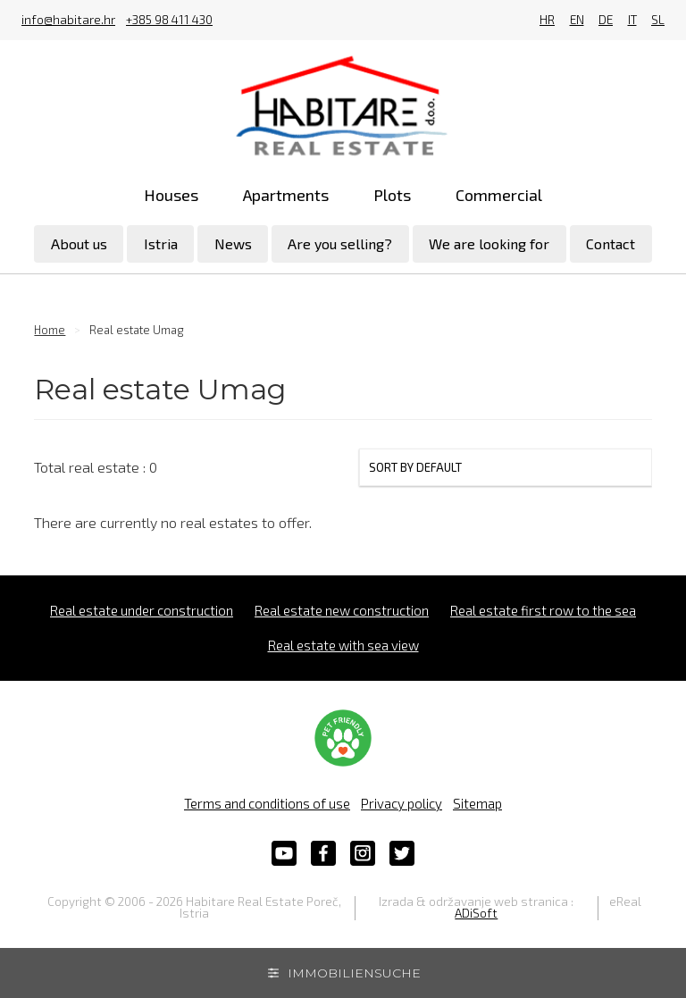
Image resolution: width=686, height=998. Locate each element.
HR (547, 20)
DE (605, 20)
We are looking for (489, 243)
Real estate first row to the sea (543, 610)
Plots (392, 195)
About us (79, 243)
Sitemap (477, 803)
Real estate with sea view (343, 645)
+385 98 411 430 (169, 20)
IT (632, 20)
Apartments (286, 195)
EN (577, 20)
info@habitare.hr (68, 20)
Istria (161, 243)
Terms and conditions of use (267, 803)
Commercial (499, 195)
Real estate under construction (141, 610)
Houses (171, 195)
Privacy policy (401, 803)
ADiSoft (476, 913)
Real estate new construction (342, 610)
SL (658, 20)
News (233, 243)
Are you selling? (340, 243)
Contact (610, 243)
